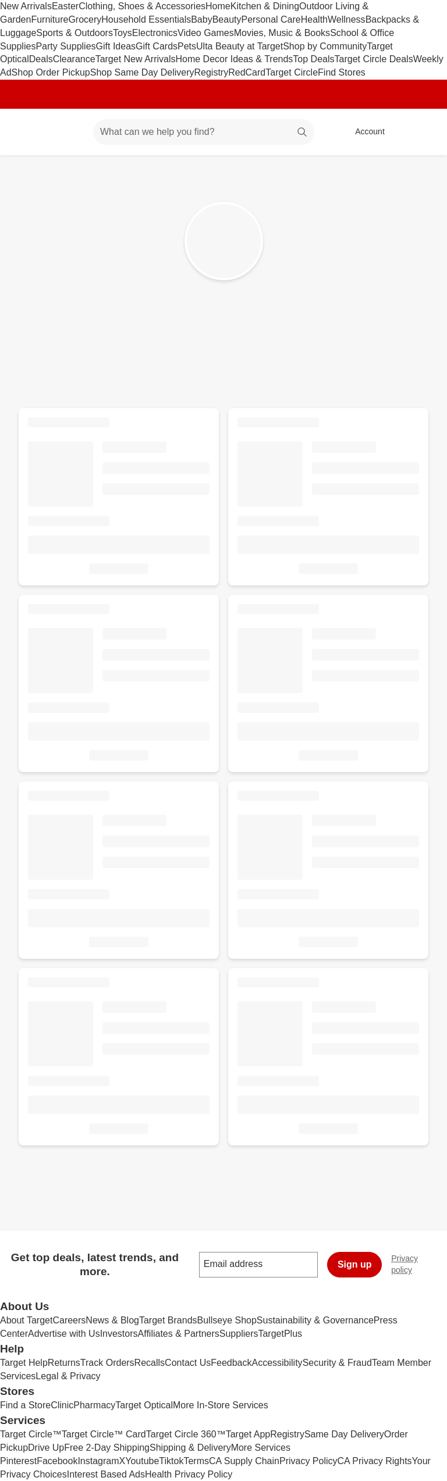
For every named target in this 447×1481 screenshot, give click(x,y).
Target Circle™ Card (104, 1434)
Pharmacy (94, 1405)
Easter (65, 6)
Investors (119, 1334)
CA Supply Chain (244, 1461)
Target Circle (291, 72)
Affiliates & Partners (178, 1334)
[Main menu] (66, 132)
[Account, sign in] (364, 132)
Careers (69, 1320)
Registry (211, 72)
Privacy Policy (308, 1461)
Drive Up (46, 1448)
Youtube (142, 1461)
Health (314, 19)
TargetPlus (280, 1334)
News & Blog (112, 1320)
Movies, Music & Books (282, 33)
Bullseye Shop (227, 1320)
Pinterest (18, 1461)
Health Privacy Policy (188, 1474)
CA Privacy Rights (375, 1461)
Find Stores (342, 72)
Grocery (84, 19)
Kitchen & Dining (264, 6)
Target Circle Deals (374, 59)
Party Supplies (65, 46)
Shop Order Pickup (51, 72)
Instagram (98, 1461)
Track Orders (107, 1363)
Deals (41, 59)
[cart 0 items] (422, 132)
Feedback (231, 1363)
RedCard (246, 72)
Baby (201, 19)
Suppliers (238, 1334)
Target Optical (144, 1405)
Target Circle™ (31, 1434)
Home (217, 6)
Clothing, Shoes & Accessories (142, 6)
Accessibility (276, 1363)
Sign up (355, 1264)
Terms (196, 1461)
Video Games (206, 33)
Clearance (74, 59)
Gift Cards (157, 46)
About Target (26, 1320)
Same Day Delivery (344, 1434)
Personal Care (270, 19)
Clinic (62, 1405)
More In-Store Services (220, 1405)
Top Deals (313, 59)
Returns (64, 1363)
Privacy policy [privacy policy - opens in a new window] (419, 1264)
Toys (122, 33)
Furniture (49, 19)
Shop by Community (325, 46)
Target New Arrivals (135, 59)
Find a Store (25, 1405)
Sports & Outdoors (74, 33)
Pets (187, 46)
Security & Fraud (337, 1363)
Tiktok (171, 1461)
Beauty (227, 19)
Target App (248, 1434)
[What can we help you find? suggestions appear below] (203, 132)
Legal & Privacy (68, 1376)
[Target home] (26, 132)
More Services (260, 1448)
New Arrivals (26, 6)
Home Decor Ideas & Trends (234, 59)
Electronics (155, 33)
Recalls (149, 1363)
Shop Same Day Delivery (142, 72)
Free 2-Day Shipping (107, 1448)
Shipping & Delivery (190, 1448)
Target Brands (168, 1320)
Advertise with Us (64, 1334)
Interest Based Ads (106, 1474)
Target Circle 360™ (186, 1434)
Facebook (57, 1461)
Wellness (347, 19)
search (303, 133)
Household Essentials (146, 19)
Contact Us (188, 1363)
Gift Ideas (116, 46)
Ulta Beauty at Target (239, 46)
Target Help (24, 1363)
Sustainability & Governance (315, 1320)
